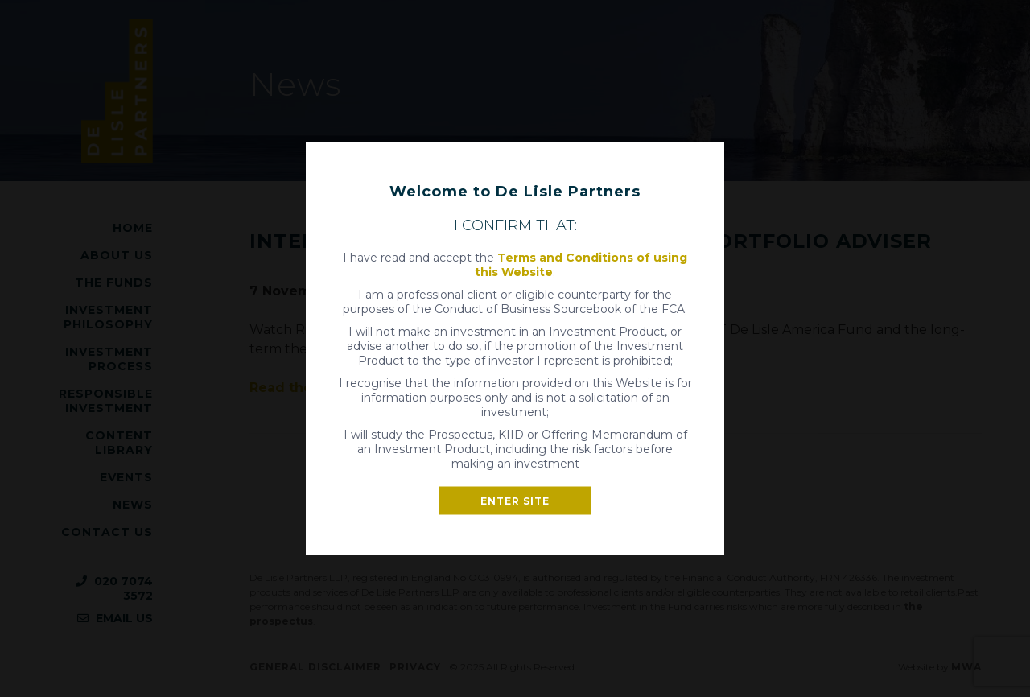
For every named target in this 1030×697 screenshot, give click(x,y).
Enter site (515, 501)
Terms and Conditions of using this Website (581, 264)
